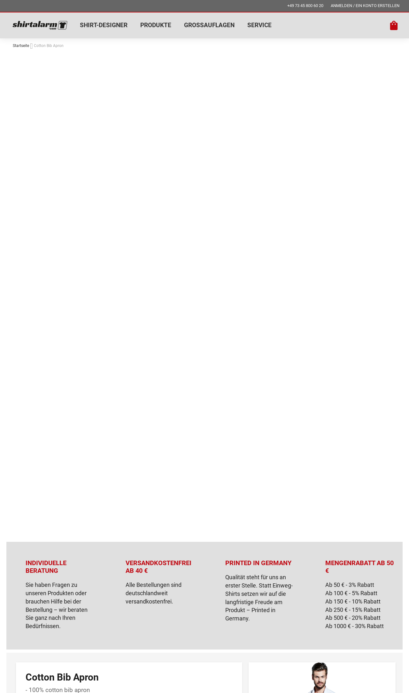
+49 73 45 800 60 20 (305, 5)
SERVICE (259, 25)
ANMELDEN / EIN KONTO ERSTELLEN (365, 5)
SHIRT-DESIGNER (103, 25)
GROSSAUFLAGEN (209, 25)
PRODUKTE (155, 25)
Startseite (21, 45)
